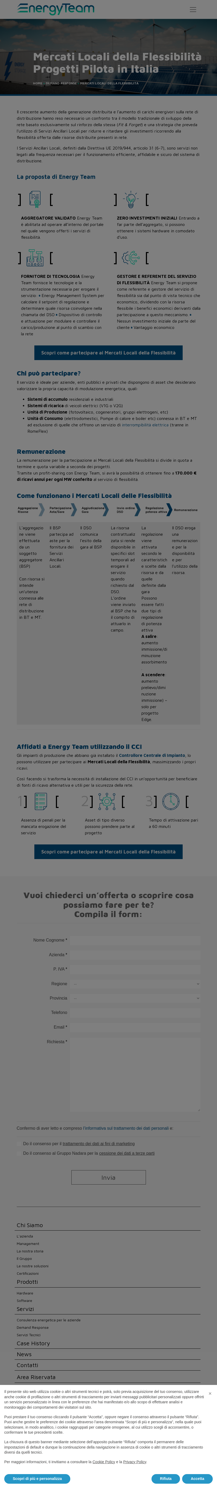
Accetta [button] (197, 1478)
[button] (210, 1393)
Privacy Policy (134, 1462)
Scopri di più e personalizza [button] (37, 1478)
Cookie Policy (103, 1462)
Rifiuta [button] (166, 1478)
